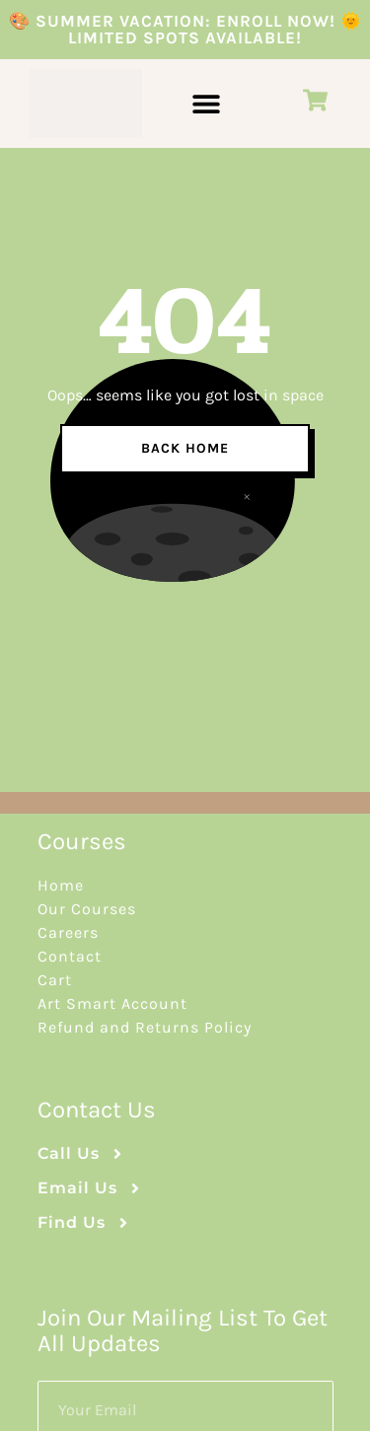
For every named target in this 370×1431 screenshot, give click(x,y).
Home (60, 885)
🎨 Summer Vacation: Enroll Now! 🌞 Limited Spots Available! (185, 29)
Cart (54, 979)
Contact (69, 956)
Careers (68, 932)
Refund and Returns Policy (144, 1027)
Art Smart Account (112, 1003)
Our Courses (86, 908)
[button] (206, 104)
